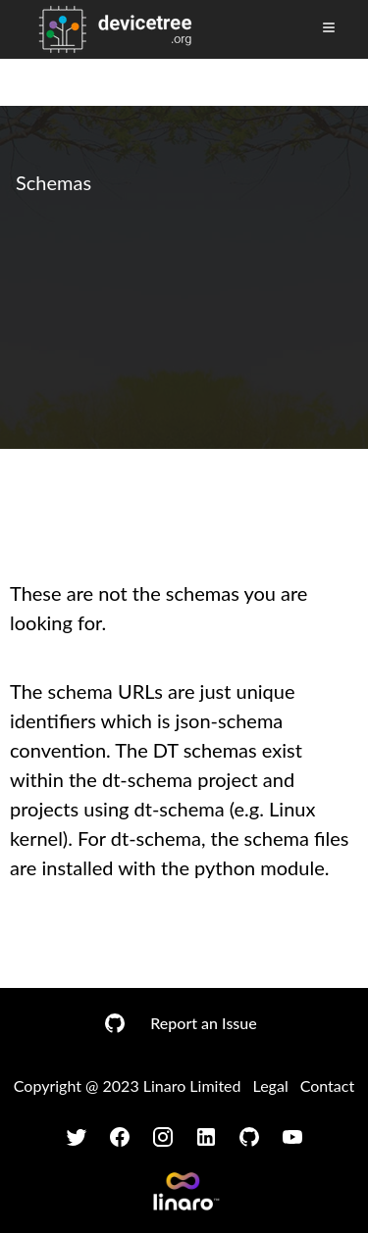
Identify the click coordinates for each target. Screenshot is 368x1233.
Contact (327, 1085)
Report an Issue (203, 1022)
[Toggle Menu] (329, 27)
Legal (271, 1085)
